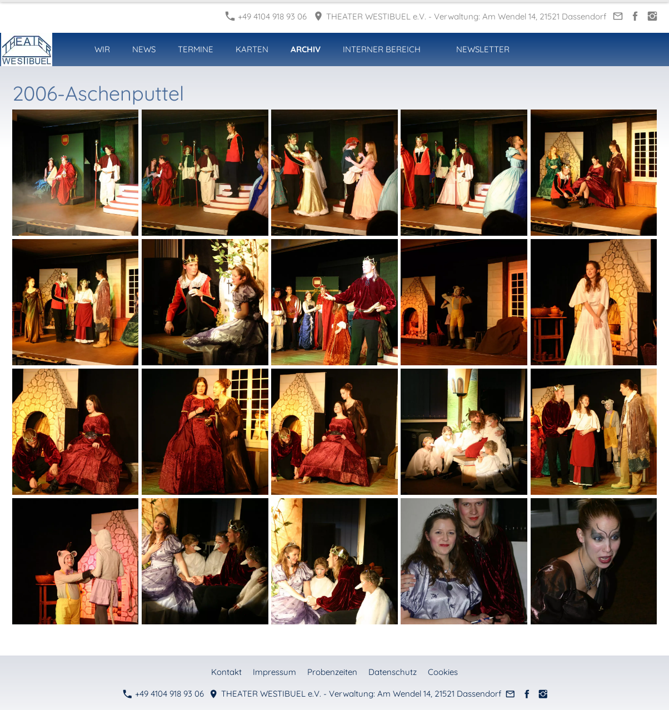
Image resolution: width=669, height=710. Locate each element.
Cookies (443, 672)
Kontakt (226, 672)
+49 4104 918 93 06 (266, 16)
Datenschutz (392, 672)
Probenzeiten (332, 672)
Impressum (274, 672)
